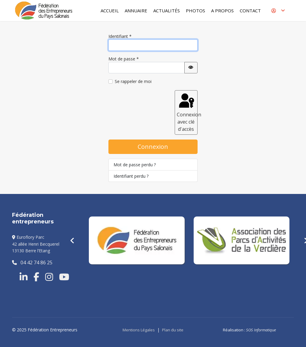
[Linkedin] (23, 277)
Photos (195, 11)
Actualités (166, 11)
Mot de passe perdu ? (135, 164)
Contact (250, 11)
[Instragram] (49, 277)
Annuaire (136, 11)
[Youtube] (64, 277)
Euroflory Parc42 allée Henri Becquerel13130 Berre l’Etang (35, 243)
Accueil (110, 11)
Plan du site (172, 330)
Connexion (153, 147)
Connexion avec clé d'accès (187, 112)
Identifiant (120, 36)
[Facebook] (36, 277)
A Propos (222, 11)
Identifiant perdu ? (131, 176)
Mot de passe (123, 59)
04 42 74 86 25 (32, 262)
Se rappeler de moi (133, 81)
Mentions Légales (139, 330)
